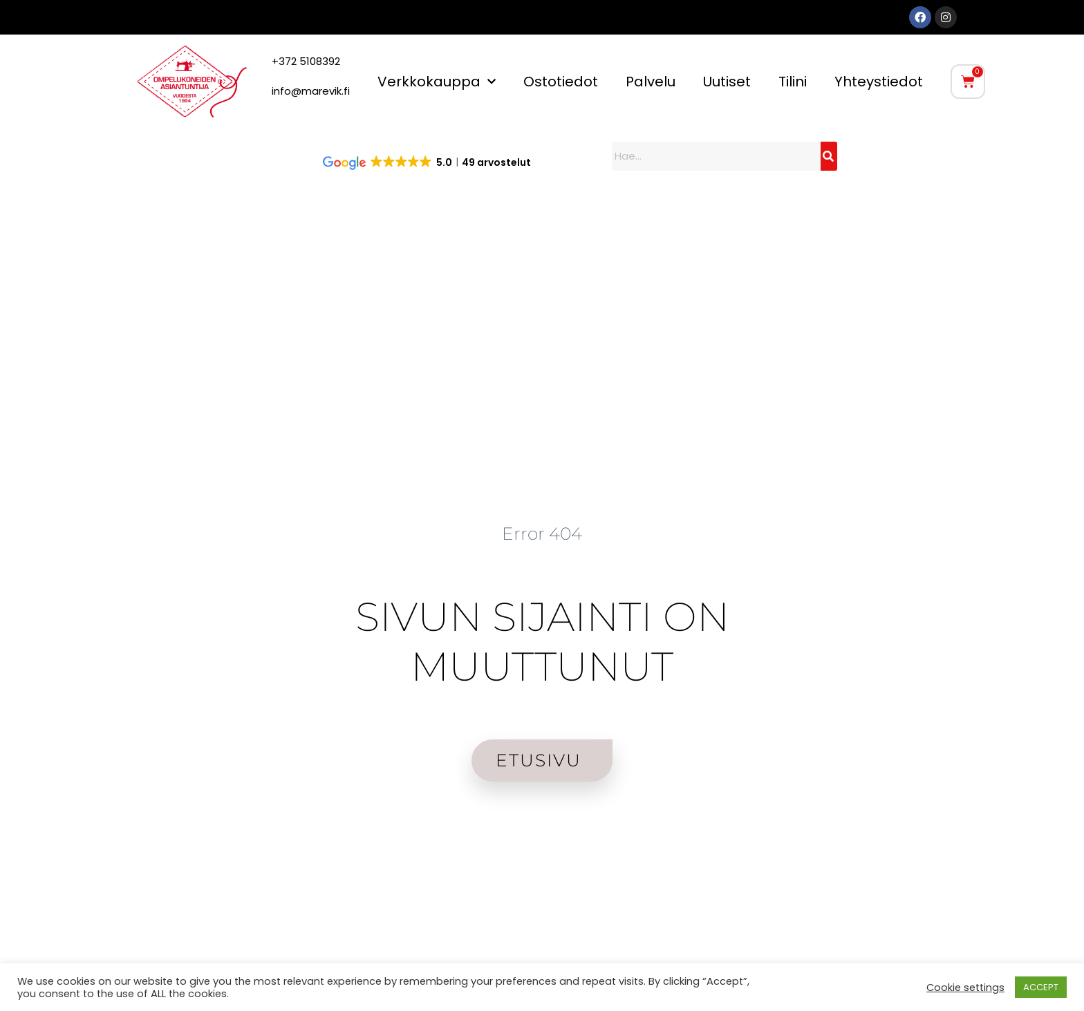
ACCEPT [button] (1040, 987)
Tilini (792, 81)
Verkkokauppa (436, 81)
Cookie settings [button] (965, 987)
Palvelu (650, 81)
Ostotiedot (560, 81)
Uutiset (727, 81)
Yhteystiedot (878, 81)
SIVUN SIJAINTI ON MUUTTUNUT (542, 641)
